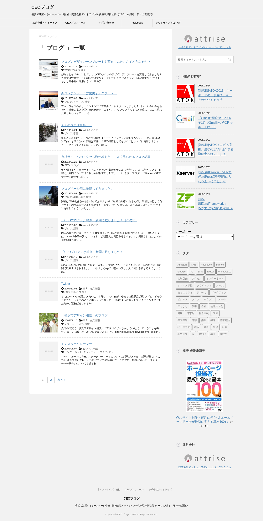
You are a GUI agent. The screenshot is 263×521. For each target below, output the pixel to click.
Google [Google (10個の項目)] (182, 271)
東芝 (111, 352)
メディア (78, 101)
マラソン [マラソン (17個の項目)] (209, 299)
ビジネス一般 (90, 348)
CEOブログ (42, 7)
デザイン (69, 323)
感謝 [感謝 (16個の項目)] (194, 320)
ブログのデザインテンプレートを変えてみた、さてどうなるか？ (106, 61)
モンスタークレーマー (76, 343)
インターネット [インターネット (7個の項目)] (215, 278)
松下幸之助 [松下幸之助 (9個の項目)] (184, 327)
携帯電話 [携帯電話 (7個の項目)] (225, 320)
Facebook (137, 22)
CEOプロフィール (75, 22)
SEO (67, 165)
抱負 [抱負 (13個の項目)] (203, 320)
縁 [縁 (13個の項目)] (193, 334)
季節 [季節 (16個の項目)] (215, 313)
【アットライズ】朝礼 (108, 489)
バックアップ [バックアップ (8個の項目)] (218, 292)
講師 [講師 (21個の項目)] (212, 334)
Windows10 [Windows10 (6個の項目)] (224, 271)
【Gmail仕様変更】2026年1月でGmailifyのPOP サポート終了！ (215, 122)
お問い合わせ (106, 22)
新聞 (75, 228)
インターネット (73, 352)
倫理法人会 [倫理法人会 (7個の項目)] (216, 306)
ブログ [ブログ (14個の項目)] (195, 299)
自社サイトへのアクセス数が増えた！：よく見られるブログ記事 (106, 156)
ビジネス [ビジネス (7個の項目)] (183, 299)
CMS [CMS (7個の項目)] (194, 264)
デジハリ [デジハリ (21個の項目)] (202, 292)
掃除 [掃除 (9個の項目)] (212, 320)
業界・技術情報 (91, 288)
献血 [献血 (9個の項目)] (206, 327)
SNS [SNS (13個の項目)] (200, 271)
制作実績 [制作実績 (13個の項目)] (204, 313)
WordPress (70, 70)
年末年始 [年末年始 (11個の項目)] (183, 320)
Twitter (65, 283)
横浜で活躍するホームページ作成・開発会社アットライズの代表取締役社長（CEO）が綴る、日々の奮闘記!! (131, 505)
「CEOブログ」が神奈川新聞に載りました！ (92, 252)
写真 (75, 196)
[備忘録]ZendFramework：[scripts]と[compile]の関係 (215, 203)
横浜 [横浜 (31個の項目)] (196, 327)
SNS (67, 292)
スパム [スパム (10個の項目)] (220, 285)
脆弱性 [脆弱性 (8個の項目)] (202, 334)
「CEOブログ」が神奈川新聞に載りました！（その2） (99, 220)
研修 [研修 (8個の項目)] (215, 327)
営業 (87, 101)
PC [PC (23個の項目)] (191, 271)
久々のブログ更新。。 (76, 125)
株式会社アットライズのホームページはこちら (204, 47)
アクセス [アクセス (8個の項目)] (197, 278)
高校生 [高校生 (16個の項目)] (223, 334)
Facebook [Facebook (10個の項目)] (206, 264)
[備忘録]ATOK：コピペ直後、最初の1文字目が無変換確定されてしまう (216, 149)
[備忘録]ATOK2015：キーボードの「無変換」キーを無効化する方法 (215, 95)
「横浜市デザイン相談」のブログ (84, 315)
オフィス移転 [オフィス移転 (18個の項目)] (185, 285)
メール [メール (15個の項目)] (221, 299)
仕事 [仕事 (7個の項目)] (194, 306)
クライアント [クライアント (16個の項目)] (204, 285)
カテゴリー (183, 231)
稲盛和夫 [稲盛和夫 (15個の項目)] (183, 334)
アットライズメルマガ (168, 22)
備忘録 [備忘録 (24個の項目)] (190, 313)
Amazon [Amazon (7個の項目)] (182, 264)
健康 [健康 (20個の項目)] (180, 313)
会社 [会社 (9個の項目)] (203, 306)
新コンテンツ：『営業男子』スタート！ (89, 93)
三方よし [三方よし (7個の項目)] (183, 306)
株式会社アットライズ (44, 22)
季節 (75, 133)
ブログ (82, 70)
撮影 (82, 196)
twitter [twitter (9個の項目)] (210, 271)
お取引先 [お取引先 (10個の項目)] (183, 278)
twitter (74, 292)
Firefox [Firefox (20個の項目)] (220, 264)
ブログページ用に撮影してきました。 (87, 188)
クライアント (90, 352)
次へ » (61, 379)
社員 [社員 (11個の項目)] (224, 327)
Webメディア (90, 66)
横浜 (88, 196)
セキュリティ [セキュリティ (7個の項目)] (185, 292)
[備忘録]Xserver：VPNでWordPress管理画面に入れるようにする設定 (214, 177)
